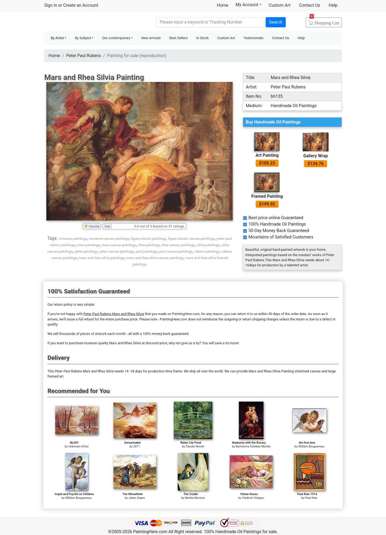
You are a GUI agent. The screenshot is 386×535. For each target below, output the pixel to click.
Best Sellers (178, 38)
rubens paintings (207, 251)
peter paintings (86, 251)
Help (333, 5)
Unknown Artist (78, 446)
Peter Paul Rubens (83, 55)
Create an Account (80, 5)
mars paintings (88, 245)
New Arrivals (151, 38)
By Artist (57, 38)
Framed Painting (267, 196)
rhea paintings (149, 245)
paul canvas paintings (175, 251)
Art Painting (267, 155)
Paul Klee (311, 498)
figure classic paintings (148, 239)
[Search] (210, 22)
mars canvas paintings (119, 245)
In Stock (202, 38)
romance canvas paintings (109, 239)
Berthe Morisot (195, 498)
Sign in (50, 5)
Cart (324, 21)
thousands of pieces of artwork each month (92, 334)
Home (222, 5)
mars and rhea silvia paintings (101, 258)
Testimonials (253, 38)
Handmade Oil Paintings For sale (84, 21)
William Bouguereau (311, 446)
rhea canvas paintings (178, 245)
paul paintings (146, 251)
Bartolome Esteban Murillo (253, 446)
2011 (136, 446)
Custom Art (280, 5)
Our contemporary (116, 38)
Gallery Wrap (315, 155)
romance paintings (73, 239)
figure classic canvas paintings (191, 239)
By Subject (83, 38)
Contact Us (309, 5)
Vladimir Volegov (253, 498)
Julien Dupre (136, 498)
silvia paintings (208, 245)
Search (275, 22)
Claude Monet (195, 446)
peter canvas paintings (116, 251)
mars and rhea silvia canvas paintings (154, 258)
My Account (249, 4)
